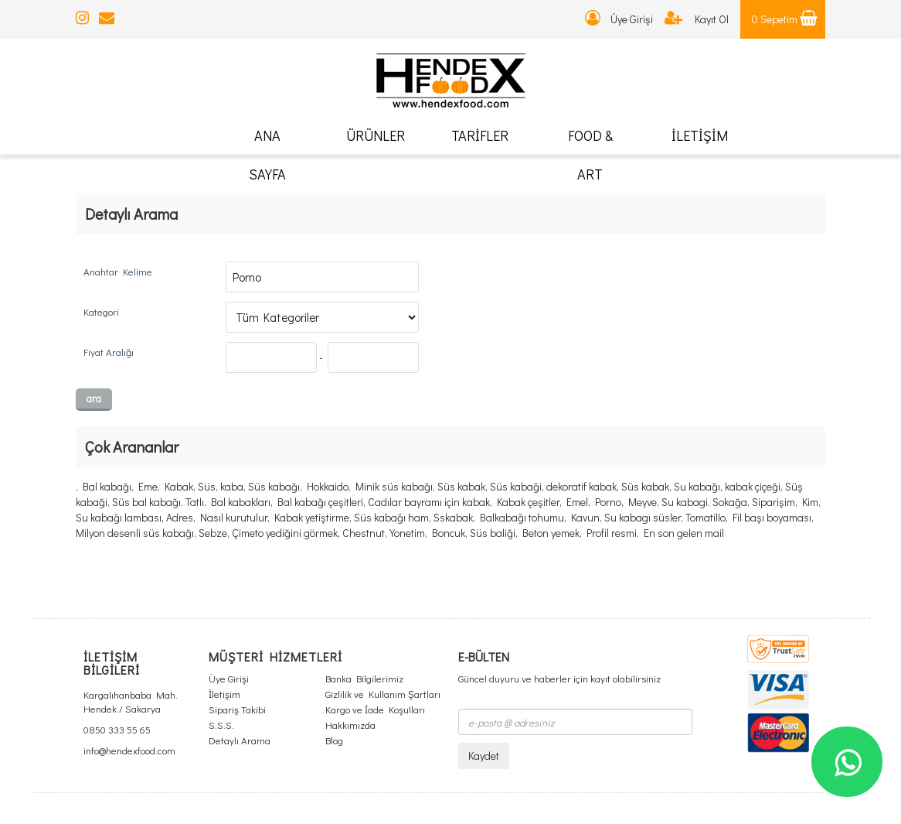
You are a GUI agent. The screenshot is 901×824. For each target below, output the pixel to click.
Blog (334, 740)
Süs (207, 486)
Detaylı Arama (239, 740)
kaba (231, 486)
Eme (148, 486)
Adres (179, 517)
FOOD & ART (590, 154)
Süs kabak (461, 486)
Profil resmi (611, 532)
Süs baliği (492, 532)
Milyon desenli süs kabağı (135, 532)
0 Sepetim (785, 19)
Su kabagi (684, 501)
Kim (810, 501)
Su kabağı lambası (119, 517)
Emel (577, 501)
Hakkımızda (350, 724)
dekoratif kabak (581, 486)
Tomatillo (705, 517)
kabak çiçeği (752, 486)
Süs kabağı (274, 486)
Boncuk (448, 532)
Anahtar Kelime (117, 271)
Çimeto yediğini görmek (285, 532)
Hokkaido (327, 486)
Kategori (101, 311)
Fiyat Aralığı (108, 351)
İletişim (224, 693)
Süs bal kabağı (146, 501)
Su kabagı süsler (642, 517)
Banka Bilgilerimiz (364, 678)
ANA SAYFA (267, 154)
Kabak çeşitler (528, 501)
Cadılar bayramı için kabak (429, 501)
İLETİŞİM (700, 135)
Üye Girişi (619, 19)
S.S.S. (221, 724)
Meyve (642, 501)
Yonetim (407, 532)
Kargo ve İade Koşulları (375, 709)
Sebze (213, 532)
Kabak (179, 486)
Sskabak (453, 517)
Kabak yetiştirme (311, 517)
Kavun (585, 517)
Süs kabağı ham (391, 517)
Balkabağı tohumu (522, 517)
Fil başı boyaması (772, 517)
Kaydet (483, 755)
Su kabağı (697, 486)
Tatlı (194, 501)
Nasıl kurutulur (233, 517)
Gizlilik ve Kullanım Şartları (382, 693)
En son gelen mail (684, 532)
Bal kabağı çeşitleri (320, 501)
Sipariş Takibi (237, 709)
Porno (608, 501)
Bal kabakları (240, 501)
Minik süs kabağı (394, 486)
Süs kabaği (516, 486)
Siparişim (773, 501)
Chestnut (363, 532)
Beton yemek (551, 532)
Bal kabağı (107, 486)
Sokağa (729, 501)
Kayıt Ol (697, 19)
